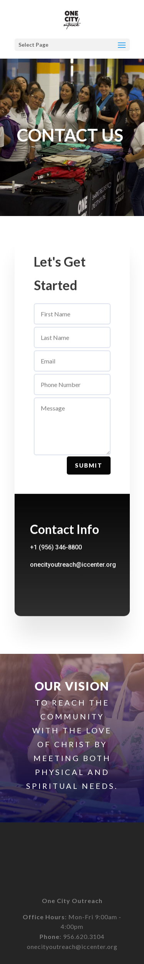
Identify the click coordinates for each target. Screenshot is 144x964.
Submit (89, 471)
